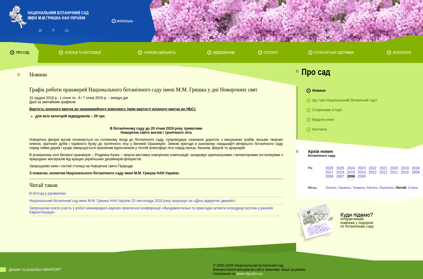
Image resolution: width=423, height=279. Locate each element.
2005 (362, 176)
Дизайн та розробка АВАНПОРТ (35, 270)
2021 (383, 168)
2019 (405, 168)
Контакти (319, 129)
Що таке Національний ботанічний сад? (344, 100)
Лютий (401, 187)
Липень (330, 187)
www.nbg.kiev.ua (249, 274)
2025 (340, 168)
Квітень (372, 187)
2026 (329, 168)
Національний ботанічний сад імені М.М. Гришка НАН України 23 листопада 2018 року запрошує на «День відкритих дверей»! (132, 201)
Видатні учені (323, 120)
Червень (344, 187)
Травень (359, 187)
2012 (383, 172)
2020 (394, 168)
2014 (362, 172)
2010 (405, 172)
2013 (373, 172)
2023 (362, 168)
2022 (373, 168)
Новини (318, 90)
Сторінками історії (327, 110)
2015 (351, 172)
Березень (387, 187)
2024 (351, 168)
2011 (394, 172)
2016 (340, 172)
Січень (413, 187)
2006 (351, 176)
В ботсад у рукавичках (47, 193)
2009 (416, 172)
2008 (329, 176)
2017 (329, 172)
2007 (340, 176)
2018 (416, 168)
